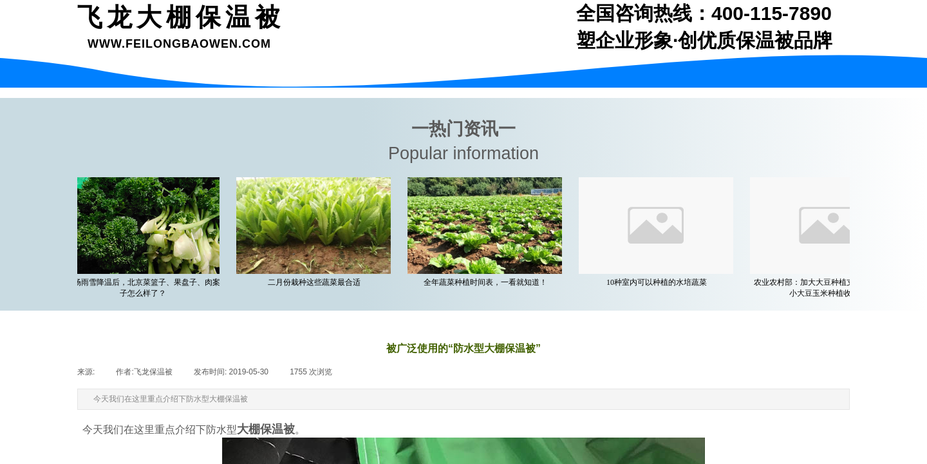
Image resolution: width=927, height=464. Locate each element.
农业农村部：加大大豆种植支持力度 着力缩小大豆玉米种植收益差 (830, 288)
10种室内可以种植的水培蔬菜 (659, 282)
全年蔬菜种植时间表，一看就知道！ (488, 282)
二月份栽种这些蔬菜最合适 (316, 282)
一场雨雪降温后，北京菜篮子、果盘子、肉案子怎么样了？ (145, 288)
